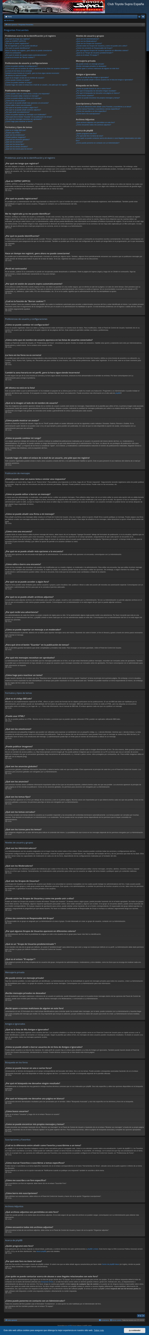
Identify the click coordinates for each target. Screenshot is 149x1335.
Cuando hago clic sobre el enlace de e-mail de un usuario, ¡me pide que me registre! (36, 85)
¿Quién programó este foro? (86, 133)
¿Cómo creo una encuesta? (15, 101)
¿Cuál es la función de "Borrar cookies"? (20, 57)
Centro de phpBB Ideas (110, 1264)
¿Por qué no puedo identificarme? (17, 48)
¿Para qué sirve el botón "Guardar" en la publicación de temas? (28, 117)
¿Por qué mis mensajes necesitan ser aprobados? (23, 119)
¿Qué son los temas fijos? (14, 144)
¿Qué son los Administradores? (87, 39)
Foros (10, 17)
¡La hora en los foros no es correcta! (18, 71)
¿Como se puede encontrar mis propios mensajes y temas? (98, 98)
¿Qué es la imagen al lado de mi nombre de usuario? (24, 78)
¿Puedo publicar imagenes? (15, 137)
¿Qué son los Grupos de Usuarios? (89, 43)
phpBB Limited (92, 1249)
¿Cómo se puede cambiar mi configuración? (21, 66)
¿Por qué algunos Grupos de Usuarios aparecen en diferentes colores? (102, 50)
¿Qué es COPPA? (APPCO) (15, 41)
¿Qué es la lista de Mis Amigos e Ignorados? (92, 77)
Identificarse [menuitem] (143, 17)
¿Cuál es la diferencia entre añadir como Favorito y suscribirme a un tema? (103, 107)
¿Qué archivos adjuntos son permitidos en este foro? (95, 122)
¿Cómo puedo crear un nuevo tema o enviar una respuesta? (27, 94)
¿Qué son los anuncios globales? (17, 139)
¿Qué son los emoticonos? (15, 135)
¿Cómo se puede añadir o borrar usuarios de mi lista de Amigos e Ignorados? (104, 80)
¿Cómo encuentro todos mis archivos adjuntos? (93, 125)
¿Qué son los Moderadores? (86, 41)
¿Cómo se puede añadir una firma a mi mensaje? (23, 98)
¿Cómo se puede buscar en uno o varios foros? (93, 88)
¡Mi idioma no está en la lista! (16, 75)
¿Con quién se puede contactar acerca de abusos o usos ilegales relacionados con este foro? (108, 139)
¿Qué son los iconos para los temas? (19, 149)
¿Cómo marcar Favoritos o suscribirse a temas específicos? (98, 109)
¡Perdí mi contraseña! (13, 53)
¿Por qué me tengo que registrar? (17, 39)
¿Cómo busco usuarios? (85, 95)
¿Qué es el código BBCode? (15, 130)
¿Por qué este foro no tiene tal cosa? (89, 136)
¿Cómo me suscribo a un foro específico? (91, 111)
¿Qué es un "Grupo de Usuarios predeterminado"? (94, 53)
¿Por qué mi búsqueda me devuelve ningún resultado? (96, 91)
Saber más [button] (99, 1330)
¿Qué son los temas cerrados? (16, 147)
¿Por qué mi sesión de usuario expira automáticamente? (26, 55)
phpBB (117, 393)
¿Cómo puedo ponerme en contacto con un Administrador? (97, 143)
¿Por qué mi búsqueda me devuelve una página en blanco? (98, 93)
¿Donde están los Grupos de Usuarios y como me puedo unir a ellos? (101, 46)
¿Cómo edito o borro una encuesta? (18, 105)
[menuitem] (139, 17)
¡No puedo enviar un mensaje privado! (90, 64)
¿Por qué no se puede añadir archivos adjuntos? (23, 110)
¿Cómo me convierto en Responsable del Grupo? (94, 48)
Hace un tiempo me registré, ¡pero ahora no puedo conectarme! (28, 50)
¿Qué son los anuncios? (14, 142)
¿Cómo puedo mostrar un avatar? (17, 80)
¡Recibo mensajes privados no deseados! (91, 66)
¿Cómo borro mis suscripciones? (88, 114)
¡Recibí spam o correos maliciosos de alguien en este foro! (97, 68)
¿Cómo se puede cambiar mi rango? (18, 82)
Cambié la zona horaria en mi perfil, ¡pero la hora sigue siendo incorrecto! (32, 73)
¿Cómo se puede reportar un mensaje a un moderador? (25, 114)
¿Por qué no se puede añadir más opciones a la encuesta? (27, 103)
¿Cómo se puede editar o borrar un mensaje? (22, 96)
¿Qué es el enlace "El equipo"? (87, 55)
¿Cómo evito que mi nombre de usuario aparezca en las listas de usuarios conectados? (37, 68)
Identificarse (10, 20)
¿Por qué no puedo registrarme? (17, 43)
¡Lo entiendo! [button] (134, 1330)
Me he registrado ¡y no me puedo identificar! (21, 46)
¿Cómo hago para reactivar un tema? (19, 121)
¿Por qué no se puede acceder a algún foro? (21, 107)
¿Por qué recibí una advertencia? (17, 112)
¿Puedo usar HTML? (13, 133)
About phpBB (41, 1251)
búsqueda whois (47, 1282)
